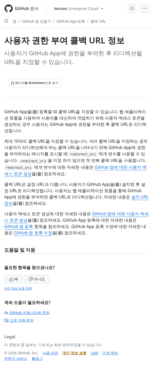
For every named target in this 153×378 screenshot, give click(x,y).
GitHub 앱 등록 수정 (33, 233)
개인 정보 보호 (74, 352)
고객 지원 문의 (19, 320)
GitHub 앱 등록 (18, 226)
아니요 (36, 278)
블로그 (37, 358)
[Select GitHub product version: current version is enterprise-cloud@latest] (78, 8)
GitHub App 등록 (70, 21)
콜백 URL (98, 21)
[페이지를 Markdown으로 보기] (34, 83)
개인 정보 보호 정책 (18, 288)
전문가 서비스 (15, 358)
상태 (94, 352)
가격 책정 (110, 352)
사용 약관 (50, 352)
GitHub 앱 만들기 (36, 21)
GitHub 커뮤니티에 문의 (27, 312)
